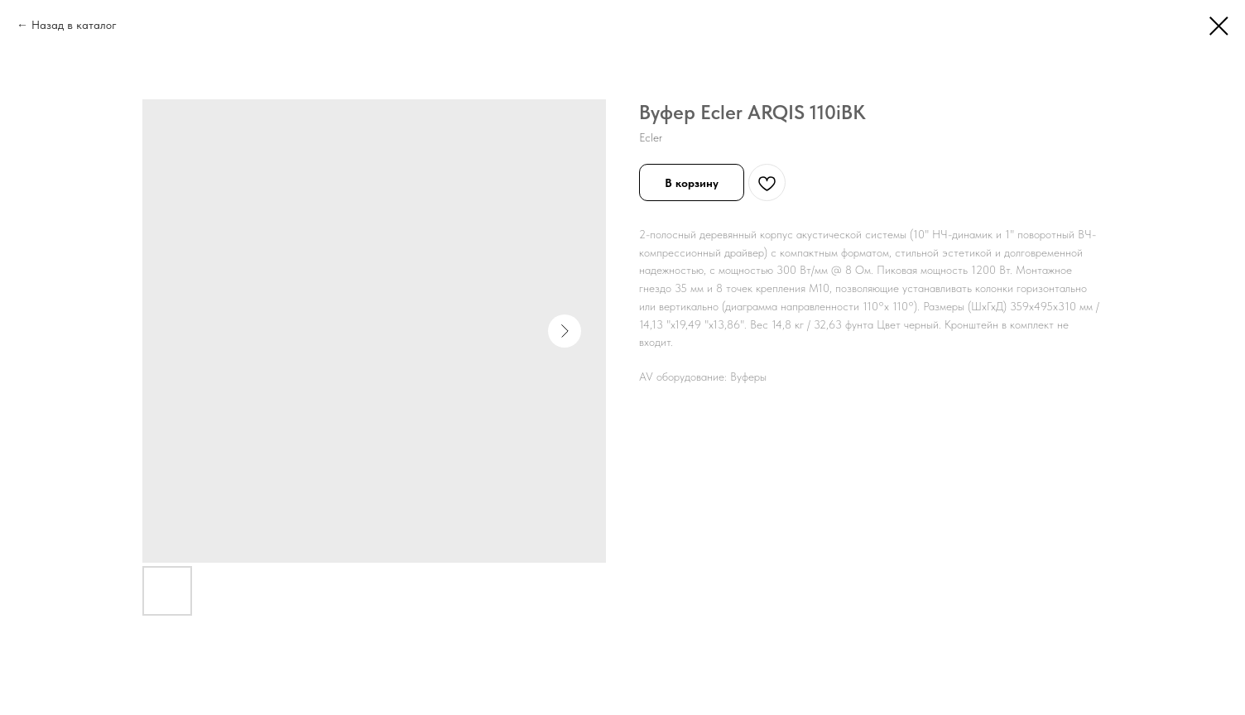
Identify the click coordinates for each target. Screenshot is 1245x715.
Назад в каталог (74, 24)
